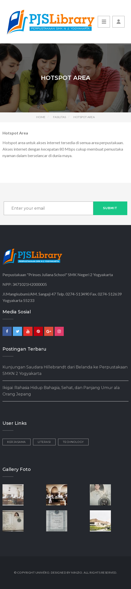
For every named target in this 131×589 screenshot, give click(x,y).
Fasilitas (59, 117)
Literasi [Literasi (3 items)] (44, 442)
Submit (110, 208)
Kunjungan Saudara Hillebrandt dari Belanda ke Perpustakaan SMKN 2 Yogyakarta (65, 370)
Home (40, 117)
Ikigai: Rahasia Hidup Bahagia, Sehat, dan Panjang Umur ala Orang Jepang (61, 390)
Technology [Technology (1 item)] (73, 442)
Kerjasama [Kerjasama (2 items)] (16, 442)
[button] (118, 22)
